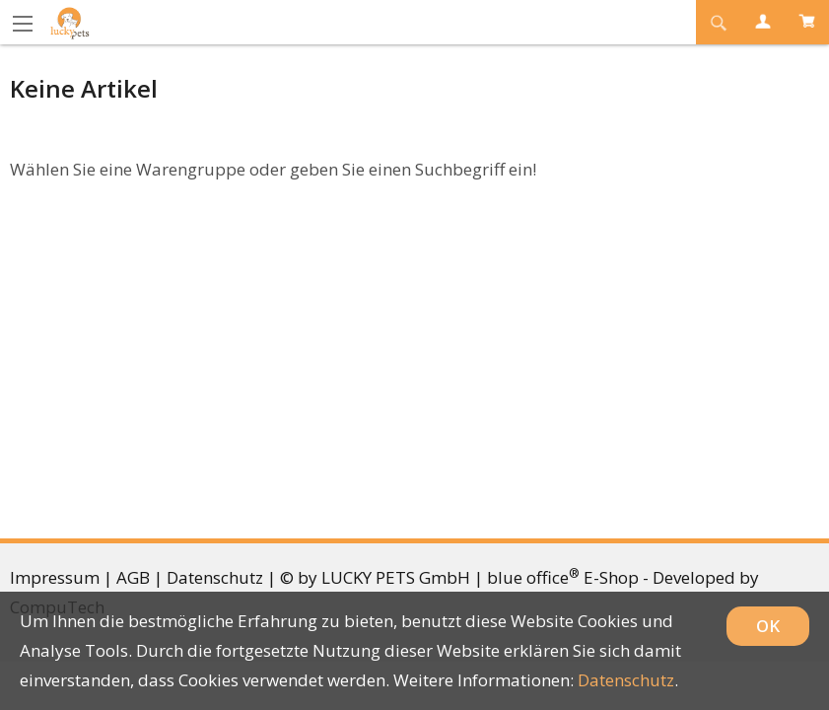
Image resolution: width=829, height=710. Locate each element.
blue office (533, 577)
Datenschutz (215, 577)
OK (768, 625)
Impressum (55, 577)
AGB (133, 577)
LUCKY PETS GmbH (395, 577)
